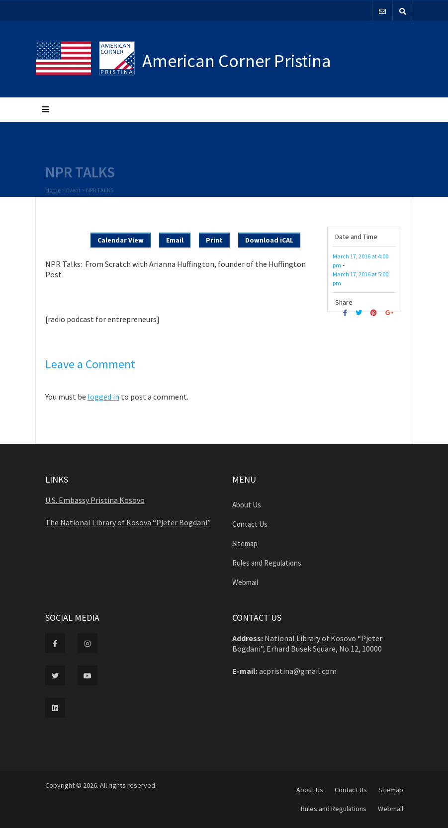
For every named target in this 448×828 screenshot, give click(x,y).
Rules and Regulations (266, 563)
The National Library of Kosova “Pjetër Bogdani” (128, 522)
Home (53, 191)
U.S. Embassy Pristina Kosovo (95, 500)
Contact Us (250, 524)
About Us (246, 504)
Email (174, 240)
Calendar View (120, 240)
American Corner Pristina (236, 61)
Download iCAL (269, 240)
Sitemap (245, 543)
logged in (103, 397)
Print (214, 240)
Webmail (245, 582)
